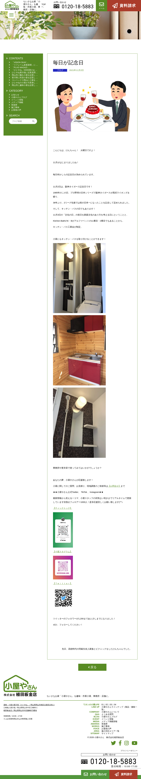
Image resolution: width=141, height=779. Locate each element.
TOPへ (43, 5)
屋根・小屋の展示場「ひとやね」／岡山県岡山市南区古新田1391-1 (29, 705)
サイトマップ (107, 733)
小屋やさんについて (110, 712)
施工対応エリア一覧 (110, 731)
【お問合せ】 (114, 486)
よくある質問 (107, 714)
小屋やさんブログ (109, 717)
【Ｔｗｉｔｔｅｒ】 (62, 583)
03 (111, 704)
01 (103, 704)
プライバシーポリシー (129, 751)
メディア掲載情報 (109, 721)
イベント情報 (107, 719)
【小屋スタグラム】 (62, 551)
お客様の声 (106, 728)
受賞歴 (104, 724)
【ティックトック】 (62, 508)
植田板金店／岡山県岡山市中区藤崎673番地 (20, 710)
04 (115, 704)
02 (107, 704)
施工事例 (105, 726)
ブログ (60, 70)
